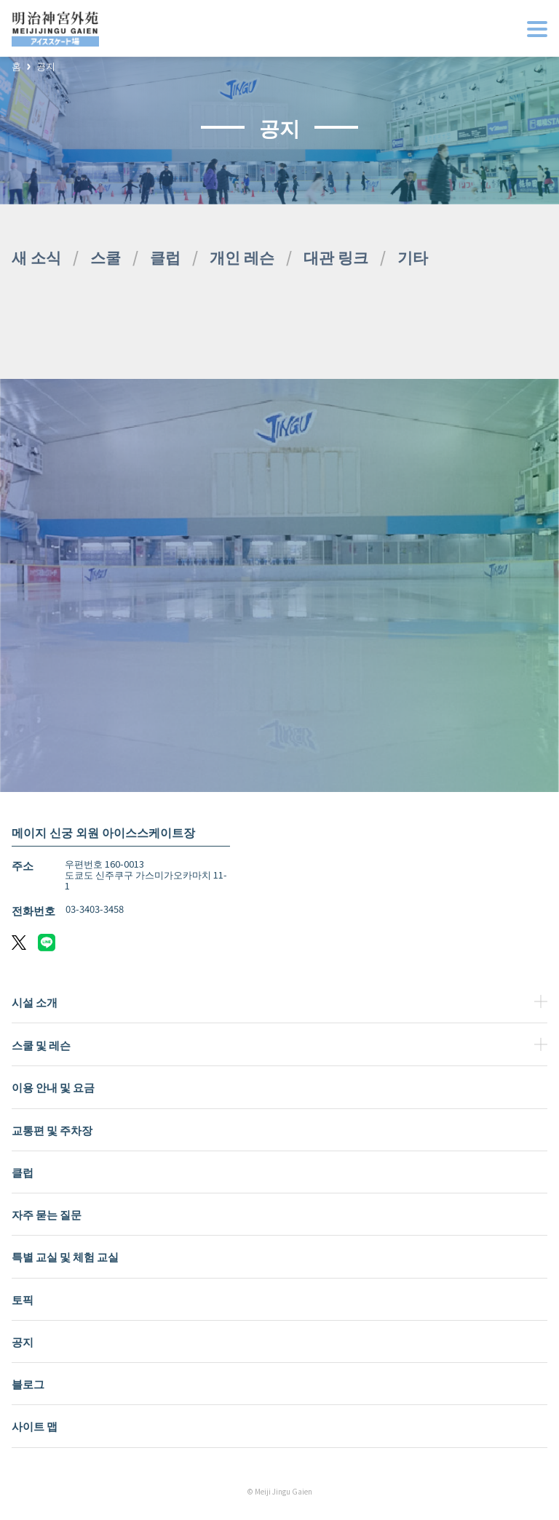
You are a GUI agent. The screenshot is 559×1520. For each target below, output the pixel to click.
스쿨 (105, 257)
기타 (412, 257)
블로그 (28, 1383)
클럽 (165, 257)
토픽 (22, 1299)
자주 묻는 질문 (47, 1214)
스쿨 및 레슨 (41, 1045)
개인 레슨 (242, 257)
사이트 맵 (35, 1426)
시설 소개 (35, 1002)
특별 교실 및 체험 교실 (65, 1256)
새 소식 (36, 257)
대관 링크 (336, 257)
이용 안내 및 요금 (53, 1087)
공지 (45, 66)
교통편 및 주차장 (52, 1130)
